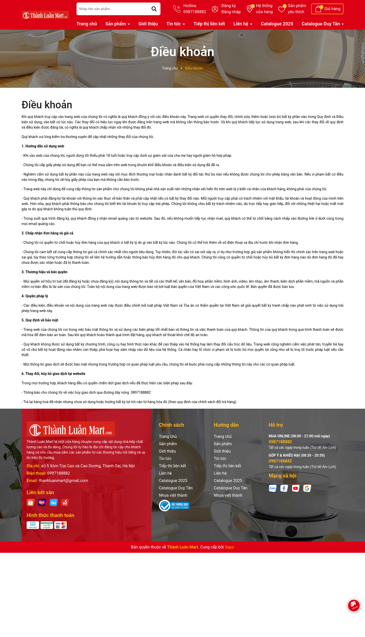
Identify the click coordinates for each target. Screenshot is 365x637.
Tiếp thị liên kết (209, 23)
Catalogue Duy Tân (321, 23)
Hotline (194, 9)
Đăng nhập (231, 11)
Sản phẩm (297, 9)
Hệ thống (264, 9)
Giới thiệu (148, 23)
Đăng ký (228, 5)
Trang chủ (87, 23)
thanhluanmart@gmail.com (63, 480)
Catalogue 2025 (277, 23)
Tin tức (174, 23)
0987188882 (58, 473)
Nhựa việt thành (173, 495)
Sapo (229, 547)
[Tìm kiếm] (154, 9)
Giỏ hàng (332, 8)
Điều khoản (47, 105)
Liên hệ (241, 23)
